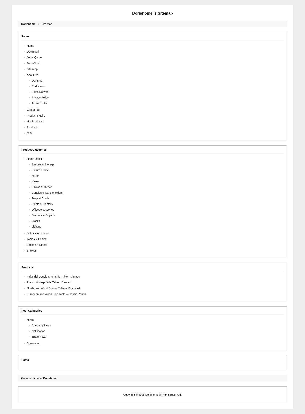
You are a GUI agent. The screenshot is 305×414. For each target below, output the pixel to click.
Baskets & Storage (43, 164)
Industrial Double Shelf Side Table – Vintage (53, 276)
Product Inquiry (36, 115)
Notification (38, 331)
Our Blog (37, 80)
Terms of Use (40, 103)
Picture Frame (40, 170)
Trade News (39, 336)
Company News (41, 325)
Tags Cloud (33, 63)
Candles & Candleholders (47, 192)
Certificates (38, 86)
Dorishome (142, 13)
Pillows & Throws (42, 187)
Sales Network (40, 91)
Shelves (32, 250)
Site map (46, 23)
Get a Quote (34, 57)
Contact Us (33, 109)
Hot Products (35, 121)
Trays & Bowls (40, 198)
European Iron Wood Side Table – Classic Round (56, 294)
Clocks (36, 220)
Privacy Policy (40, 97)
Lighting (36, 226)
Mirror (35, 175)
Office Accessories (43, 209)
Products (32, 127)
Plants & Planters (42, 204)
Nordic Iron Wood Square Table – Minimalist (53, 288)
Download (33, 51)
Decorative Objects (43, 215)
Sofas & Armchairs (38, 233)
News (30, 319)
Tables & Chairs (36, 239)
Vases (35, 181)
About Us (32, 74)
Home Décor (34, 158)
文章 (29, 133)
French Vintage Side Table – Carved (48, 282)
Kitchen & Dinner (37, 244)
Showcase (33, 343)
